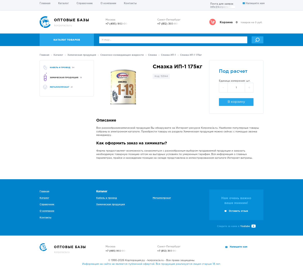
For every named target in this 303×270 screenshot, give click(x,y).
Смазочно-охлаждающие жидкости (122, 55)
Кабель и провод (106, 198)
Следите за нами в (236, 226)
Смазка (152, 55)
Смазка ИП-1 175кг (191, 55)
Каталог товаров (67, 40)
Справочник (85, 3)
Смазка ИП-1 (168, 55)
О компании (108, 3)
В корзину (236, 101)
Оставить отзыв (238, 211)
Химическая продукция (81, 55)
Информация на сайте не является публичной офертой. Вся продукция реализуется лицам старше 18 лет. (151, 264)
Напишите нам (254, 3)
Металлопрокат (162, 198)
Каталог (63, 3)
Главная (45, 3)
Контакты (130, 3)
